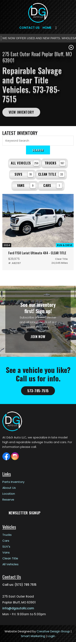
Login (51, 636)
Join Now (38, 336)
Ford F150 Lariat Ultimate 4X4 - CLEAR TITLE (37, 253)
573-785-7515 (37, 390)
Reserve (8, 499)
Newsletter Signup (25, 512)
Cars (52, 185)
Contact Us (29, 28)
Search (38, 150)
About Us (9, 488)
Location (8, 494)
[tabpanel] (38, 84)
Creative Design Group (53, 631)
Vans (26, 185)
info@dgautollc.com (18, 608)
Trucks (55, 163)
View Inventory (21, 112)
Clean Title (51, 174)
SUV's (6, 546)
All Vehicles (25, 163)
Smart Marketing (33, 636)
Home (47, 28)
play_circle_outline (71, 47)
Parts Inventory (13, 482)
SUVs (24, 174)
